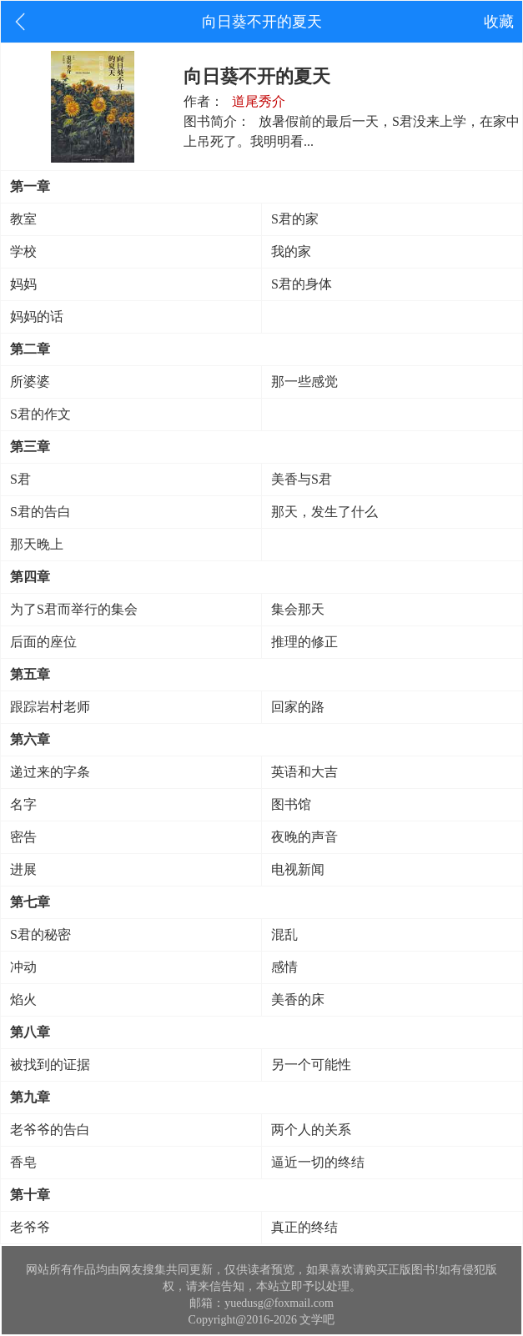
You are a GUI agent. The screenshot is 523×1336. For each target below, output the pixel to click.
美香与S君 (301, 479)
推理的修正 (304, 642)
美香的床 (297, 999)
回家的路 (297, 707)
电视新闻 (297, 869)
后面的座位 (43, 642)
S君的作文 (40, 414)
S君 (20, 479)
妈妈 (23, 284)
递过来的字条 (50, 772)
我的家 (291, 251)
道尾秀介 (258, 101)
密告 (23, 837)
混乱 (284, 934)
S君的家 (295, 219)
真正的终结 (304, 1227)
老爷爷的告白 (50, 1130)
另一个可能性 (311, 1064)
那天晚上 (36, 544)
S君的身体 (301, 284)
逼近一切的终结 (318, 1162)
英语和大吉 (304, 772)
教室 (23, 219)
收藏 (499, 21)
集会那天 (297, 609)
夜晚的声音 (304, 837)
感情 (284, 967)
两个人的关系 (311, 1130)
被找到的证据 (50, 1064)
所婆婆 (30, 381)
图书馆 (291, 804)
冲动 (23, 967)
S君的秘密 (40, 934)
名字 (23, 804)
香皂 (23, 1162)
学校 (23, 251)
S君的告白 (40, 512)
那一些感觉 (304, 381)
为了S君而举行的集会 (74, 609)
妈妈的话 (36, 316)
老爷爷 (30, 1227)
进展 (23, 869)
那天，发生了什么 (324, 512)
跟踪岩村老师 (50, 707)
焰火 (23, 999)
